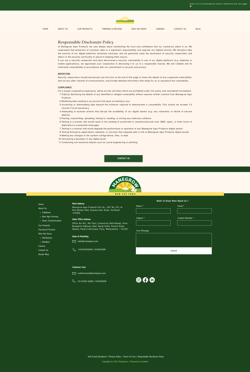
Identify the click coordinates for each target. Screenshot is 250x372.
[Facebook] (145, 280)
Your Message (142, 231)
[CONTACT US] (123, 158)
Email (180, 206)
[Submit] (174, 250)
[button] (65, 29)
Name (139, 206)
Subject (139, 218)
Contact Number (185, 218)
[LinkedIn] (152, 280)
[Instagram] (138, 280)
